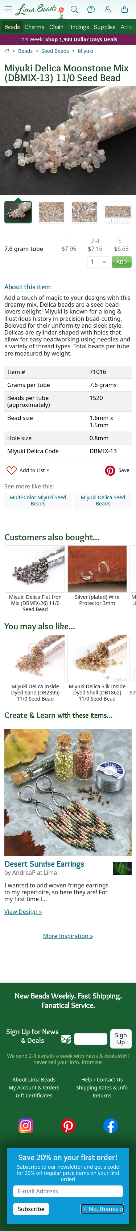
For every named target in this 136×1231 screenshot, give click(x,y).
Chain (56, 26)
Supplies (105, 26)
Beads (12, 26)
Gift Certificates (34, 1095)
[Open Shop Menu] (8, 9)
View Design (23, 912)
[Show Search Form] (74, 10)
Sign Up (121, 1038)
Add (121, 262)
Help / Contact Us (102, 1079)
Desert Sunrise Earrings (44, 864)
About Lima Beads (33, 1079)
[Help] (91, 10)
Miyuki (85, 50)
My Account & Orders (34, 1087)
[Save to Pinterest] (117, 470)
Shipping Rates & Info (102, 1087)
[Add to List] (27, 470)
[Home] (6, 50)
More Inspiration (68, 936)
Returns (102, 1095)
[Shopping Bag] (124, 10)
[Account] (107, 9)
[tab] (18, 212)
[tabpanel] (68, 140)
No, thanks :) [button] (102, 1209)
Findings (78, 26)
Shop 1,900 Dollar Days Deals (81, 39)
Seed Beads (55, 50)
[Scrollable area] (70, 578)
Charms (34, 26)
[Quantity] (98, 262)
